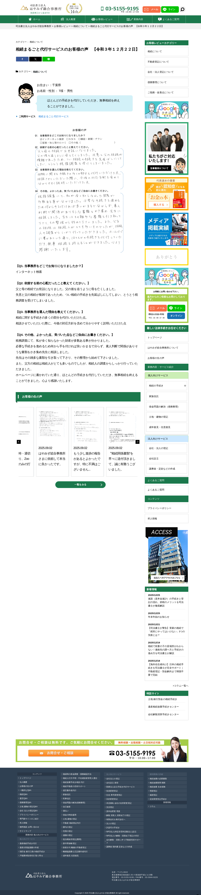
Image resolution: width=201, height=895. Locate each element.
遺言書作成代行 (69, 790)
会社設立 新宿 (112, 783)
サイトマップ (25, 831)
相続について (155, 51)
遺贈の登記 (68, 835)
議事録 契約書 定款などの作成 (119, 847)
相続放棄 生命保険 (157, 787)
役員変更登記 (112, 791)
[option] (52, 441)
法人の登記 (111, 823)
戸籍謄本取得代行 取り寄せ (31, 856)
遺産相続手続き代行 (28, 843)
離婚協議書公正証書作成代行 (75, 851)
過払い (66, 811)
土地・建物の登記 (158, 416)
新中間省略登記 (69, 843)
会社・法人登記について (161, 72)
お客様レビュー (104, 19)
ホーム (36, 19)
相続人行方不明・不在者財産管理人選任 (80, 778)
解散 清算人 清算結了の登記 (118, 815)
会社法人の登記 (113, 779)
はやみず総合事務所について (163, 347)
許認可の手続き (113, 827)
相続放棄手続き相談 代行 (73, 782)
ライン (171, 9)
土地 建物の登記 (70, 819)
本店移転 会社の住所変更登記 (119, 803)
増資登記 (153, 791)
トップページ (155, 337)
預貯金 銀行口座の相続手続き (32, 851)
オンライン (176, 315)
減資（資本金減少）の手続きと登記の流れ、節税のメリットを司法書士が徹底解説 (166, 602)
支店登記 (110, 807)
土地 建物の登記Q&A (29, 806)
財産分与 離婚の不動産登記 (74, 847)
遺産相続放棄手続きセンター (163, 706)
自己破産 (67, 807)
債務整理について (157, 82)
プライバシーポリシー (159, 508)
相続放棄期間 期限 (157, 783)
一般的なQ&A (25, 790)
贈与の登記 (68, 827)
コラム (152, 806)
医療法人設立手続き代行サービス (120, 787)
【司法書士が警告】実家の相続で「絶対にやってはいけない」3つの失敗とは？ (166, 631)
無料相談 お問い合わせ (29, 827)
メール (154, 9)
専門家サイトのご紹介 (29, 819)
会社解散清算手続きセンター (163, 714)
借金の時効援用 (69, 815)
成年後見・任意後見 (159, 427)
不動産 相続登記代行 (72, 823)
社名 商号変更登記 (114, 795)
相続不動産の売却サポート (74, 786)
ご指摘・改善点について (161, 92)
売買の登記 (68, 831)
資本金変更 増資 (113, 811)
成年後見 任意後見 (71, 856)
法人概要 (70, 19)
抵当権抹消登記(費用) (72, 839)
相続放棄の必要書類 (158, 779)
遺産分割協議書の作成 (29, 847)
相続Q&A (23, 794)
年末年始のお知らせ (158, 616)
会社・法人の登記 (158, 448)
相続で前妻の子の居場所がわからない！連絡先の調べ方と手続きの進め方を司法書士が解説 (166, 650)
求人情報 (152, 518)
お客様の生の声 (156, 358)
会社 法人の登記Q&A (29, 811)
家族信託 (153, 396)
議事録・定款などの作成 (162, 468)
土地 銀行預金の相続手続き (162, 699)
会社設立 (153, 458)
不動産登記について (158, 61)
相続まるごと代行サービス (53, 116)
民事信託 (67, 798)
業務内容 (138, 19)
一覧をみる (80, 484)
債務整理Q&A (25, 802)
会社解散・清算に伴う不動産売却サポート (123, 841)
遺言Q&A (23, 798)
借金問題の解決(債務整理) (74, 803)
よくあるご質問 (171, 19)
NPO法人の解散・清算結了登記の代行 (122, 836)
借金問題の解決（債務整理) (163, 406)
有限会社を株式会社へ (115, 819)
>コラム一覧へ (180, 685)
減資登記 (153, 795)
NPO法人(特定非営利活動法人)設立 (121, 832)
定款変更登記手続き (158, 799)
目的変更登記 (112, 799)
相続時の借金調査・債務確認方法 (77, 774)
